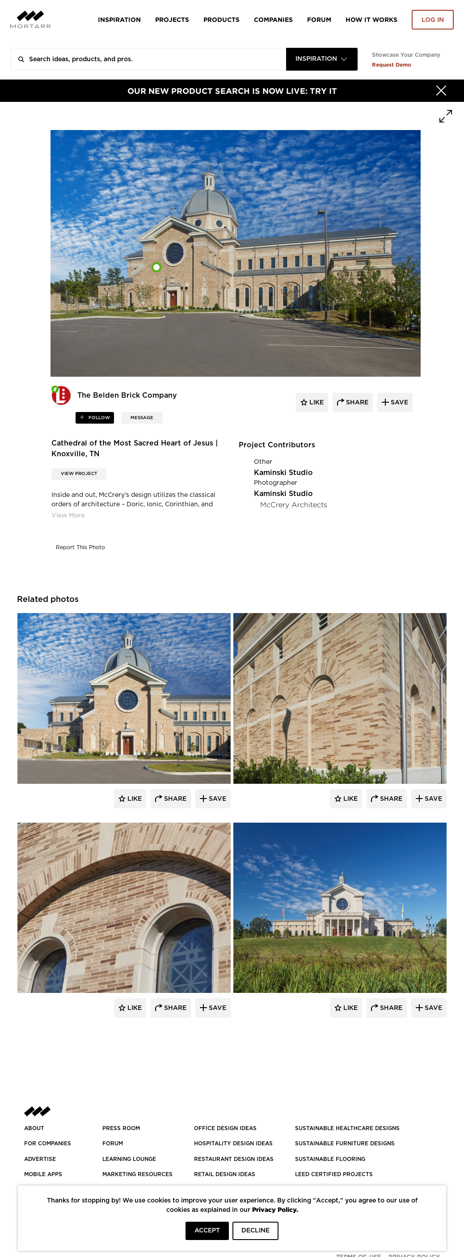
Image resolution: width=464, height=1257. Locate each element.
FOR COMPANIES (47, 1143)
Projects (172, 19)
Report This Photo (80, 547)
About (34, 1128)
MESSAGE (142, 418)
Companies (273, 19)
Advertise (40, 1159)
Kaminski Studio (283, 472)
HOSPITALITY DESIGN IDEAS (233, 1143)
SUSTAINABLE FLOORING (330, 1159)
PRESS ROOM (121, 1128)
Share (174, 799)
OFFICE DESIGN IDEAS (225, 1128)
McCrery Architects (293, 505)
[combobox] (322, 59)
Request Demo (391, 64)
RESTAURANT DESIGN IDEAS (234, 1159)
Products (221, 19)
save (398, 402)
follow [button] (98, 418)
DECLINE (255, 1231)
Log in (433, 20)
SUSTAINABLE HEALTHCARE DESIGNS (347, 1128)
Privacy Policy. (275, 1209)
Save (216, 799)
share (356, 402)
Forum (319, 19)
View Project (79, 473)
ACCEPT (207, 1231)
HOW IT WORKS (371, 19)
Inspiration (119, 19)
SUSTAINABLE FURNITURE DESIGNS (345, 1143)
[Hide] (441, 91)
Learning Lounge (129, 1159)
